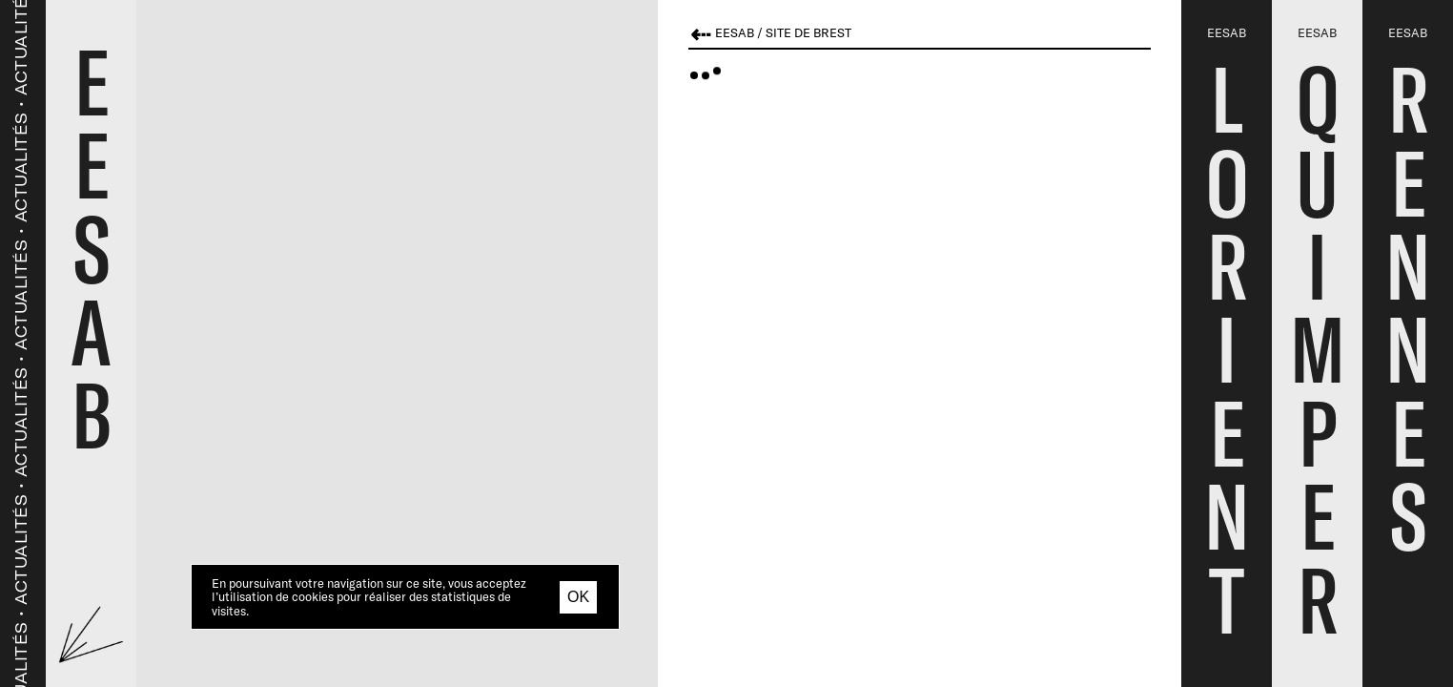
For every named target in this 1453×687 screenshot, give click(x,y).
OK (578, 597)
